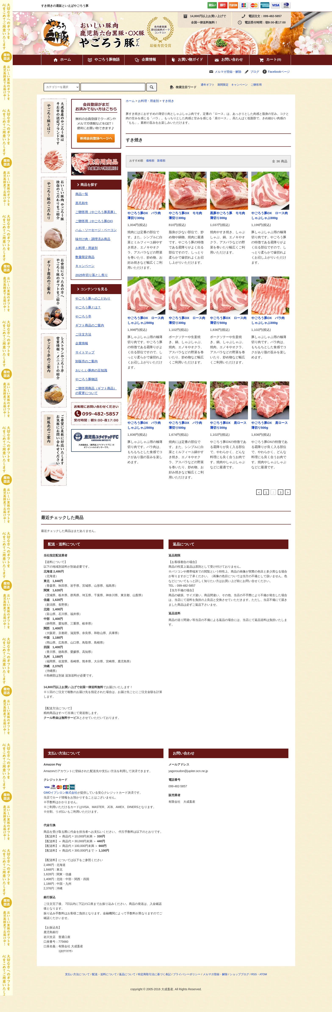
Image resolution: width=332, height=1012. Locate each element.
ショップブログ (239, 974)
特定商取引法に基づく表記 (154, 974)
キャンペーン (239, 84)
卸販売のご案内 (86, 361)
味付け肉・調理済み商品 (92, 239)
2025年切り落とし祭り (91, 275)
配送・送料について (104, 974)
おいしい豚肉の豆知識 (91, 370)
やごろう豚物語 (103, 60)
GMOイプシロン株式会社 (60, 792)
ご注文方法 (83, 334)
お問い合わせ (228, 60)
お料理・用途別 (148, 101)
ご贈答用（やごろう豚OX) (94, 221)
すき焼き (168, 101)
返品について (127, 974)
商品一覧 (81, 194)
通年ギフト (207, 84)
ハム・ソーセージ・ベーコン (96, 230)
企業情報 (145, 60)
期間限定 (222, 84)
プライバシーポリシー (187, 974)
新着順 (161, 160)
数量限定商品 (84, 257)
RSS (254, 974)
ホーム (62, 60)
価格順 (150, 160)
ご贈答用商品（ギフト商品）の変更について (96, 390)
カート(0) (270, 60)
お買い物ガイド (187, 60)
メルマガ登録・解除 (228, 71)
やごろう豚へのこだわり (92, 298)
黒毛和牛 (81, 203)
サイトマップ (84, 352)
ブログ (254, 71)
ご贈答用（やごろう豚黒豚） (96, 212)
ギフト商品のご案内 (89, 325)
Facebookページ (276, 71)
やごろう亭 (83, 316)
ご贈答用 (256, 84)
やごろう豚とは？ (88, 307)
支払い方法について (77, 974)
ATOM (263, 974)
